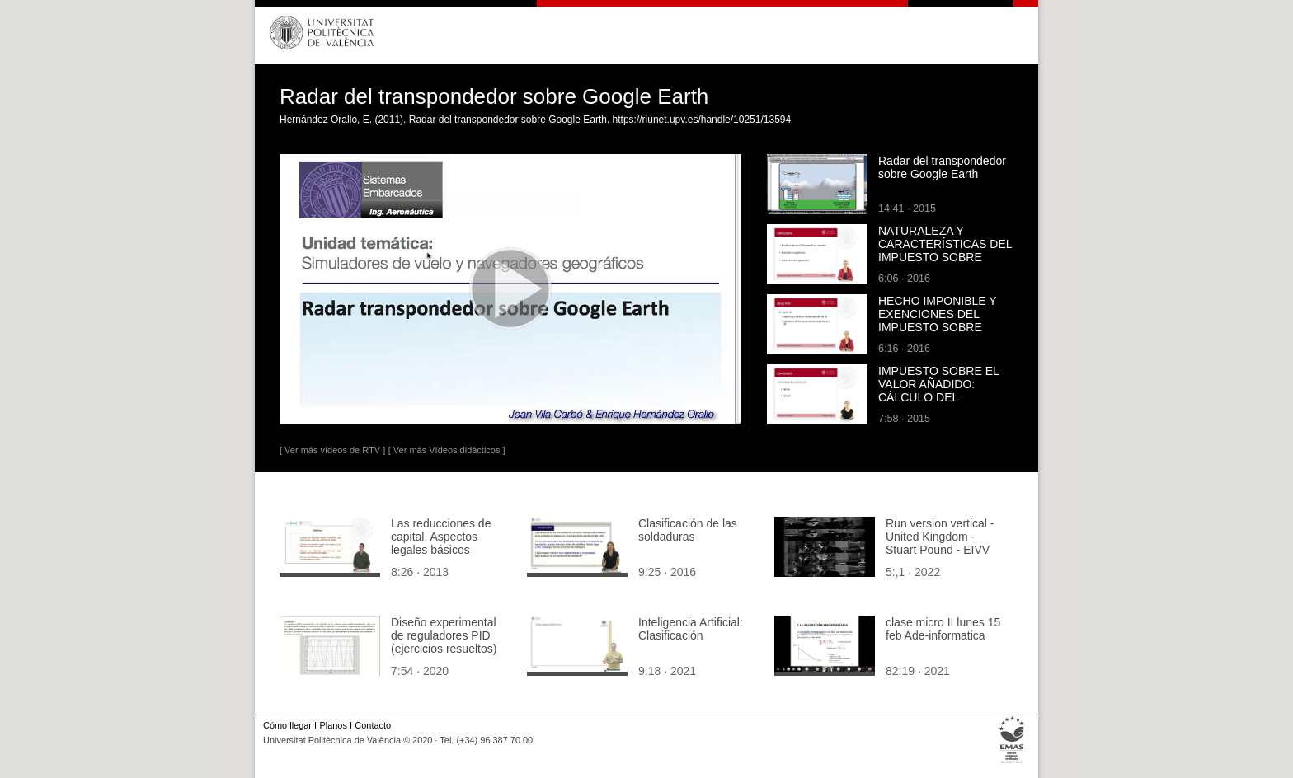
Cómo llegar (287, 725)
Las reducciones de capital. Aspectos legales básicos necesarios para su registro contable (441, 550)
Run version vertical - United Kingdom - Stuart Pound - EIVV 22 (940, 543)
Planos (332, 725)
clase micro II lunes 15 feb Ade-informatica (943, 629)
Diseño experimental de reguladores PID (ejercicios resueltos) (443, 635)
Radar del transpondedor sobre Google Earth (942, 167)
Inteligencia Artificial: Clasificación (690, 629)
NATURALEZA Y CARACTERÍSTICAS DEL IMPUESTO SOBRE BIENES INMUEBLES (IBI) (945, 257)
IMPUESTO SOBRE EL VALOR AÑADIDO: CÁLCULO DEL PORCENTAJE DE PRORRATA (938, 397)
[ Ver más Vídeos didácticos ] (446, 450)
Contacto (373, 725)
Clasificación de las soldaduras (687, 530)
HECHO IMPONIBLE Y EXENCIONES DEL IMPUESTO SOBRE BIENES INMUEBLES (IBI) (937, 327)
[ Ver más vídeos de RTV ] (332, 450)
